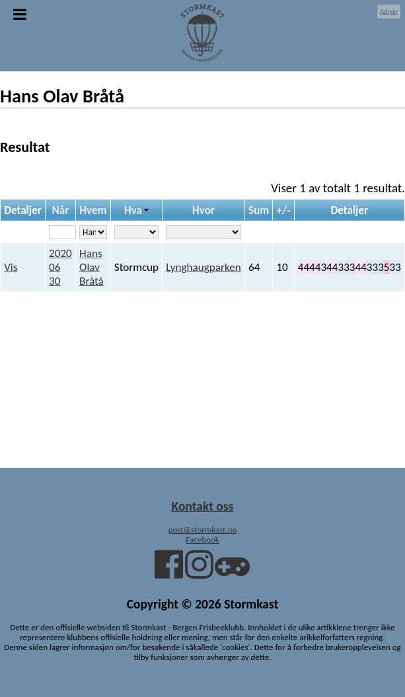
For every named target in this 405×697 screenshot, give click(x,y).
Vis (10, 267)
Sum (258, 210)
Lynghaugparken (203, 267)
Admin (389, 11)
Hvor (203, 210)
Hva (133, 210)
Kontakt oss (203, 506)
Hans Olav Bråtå (91, 267)
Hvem (92, 210)
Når (60, 210)
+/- (283, 210)
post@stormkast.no (202, 529)
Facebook (202, 539)
